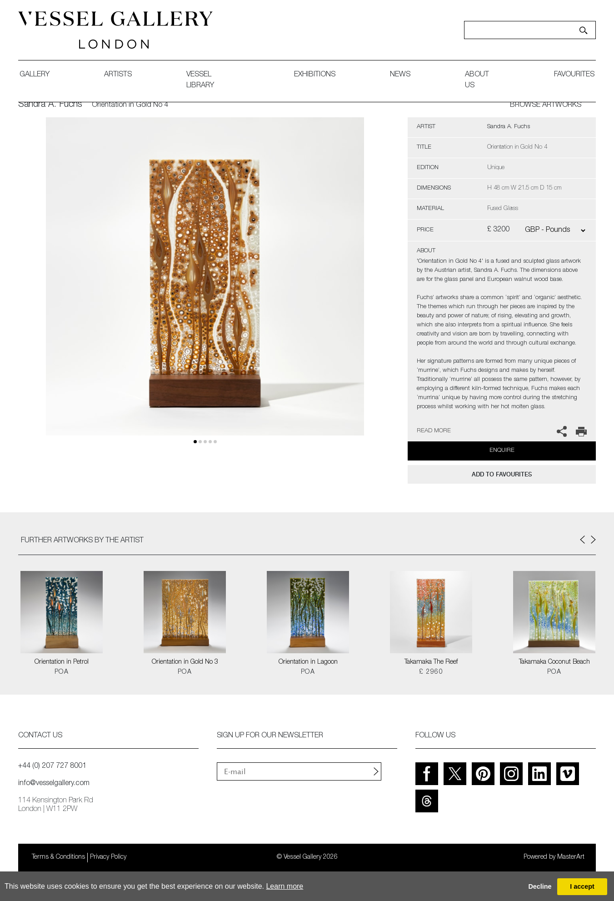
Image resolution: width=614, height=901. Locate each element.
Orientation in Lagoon (308, 662)
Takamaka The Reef (431, 662)
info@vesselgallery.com (54, 783)
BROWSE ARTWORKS (545, 105)
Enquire (501, 451)
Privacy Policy (108, 857)
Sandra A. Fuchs (50, 105)
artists (118, 75)
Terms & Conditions (58, 857)
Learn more (284, 886)
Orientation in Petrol (62, 662)
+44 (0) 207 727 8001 (52, 766)
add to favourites (502, 474)
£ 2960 (431, 672)
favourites (574, 75)
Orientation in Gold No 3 (185, 662)
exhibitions (314, 75)
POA (62, 672)
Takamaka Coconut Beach (554, 662)
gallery (35, 75)
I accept (582, 886)
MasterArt (570, 857)
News (400, 75)
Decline (539, 886)
